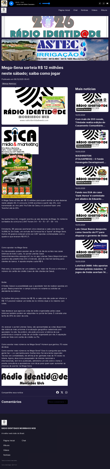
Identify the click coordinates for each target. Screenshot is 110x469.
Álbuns (104, 10)
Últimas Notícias (9, 84)
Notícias (84, 10)
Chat (75, 10)
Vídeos (94, 10)
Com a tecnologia (9, 465)
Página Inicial (64, 10)
